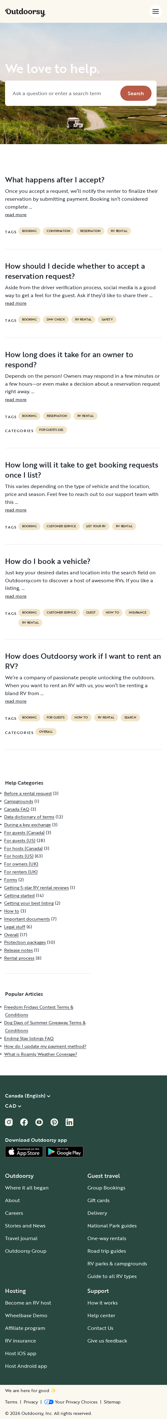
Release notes (18, 950)
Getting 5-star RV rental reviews (36, 887)
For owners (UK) (21, 863)
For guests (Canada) (24, 832)
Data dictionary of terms (29, 816)
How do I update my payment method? (45, 1046)
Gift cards (98, 1200)
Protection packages (25, 942)
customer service (61, 526)
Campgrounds (18, 801)
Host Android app (26, 1366)
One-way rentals (106, 1238)
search (130, 717)
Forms (10, 879)
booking (29, 231)
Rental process (19, 958)
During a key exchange (27, 824)
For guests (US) (51, 430)
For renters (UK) (21, 871)
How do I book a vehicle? (48, 561)
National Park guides (112, 1225)
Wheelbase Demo (26, 1315)
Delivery (97, 1213)
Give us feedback (107, 1340)
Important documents (27, 918)
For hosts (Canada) (23, 848)
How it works (102, 1302)
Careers (14, 1213)
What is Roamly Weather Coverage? (40, 1054)
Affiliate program (25, 1328)
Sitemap (112, 1402)
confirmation (58, 231)
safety (107, 319)
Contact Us (100, 1328)
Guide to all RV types (112, 1276)
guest (91, 613)
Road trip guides (106, 1251)
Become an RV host (28, 1302)
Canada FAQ (16, 809)
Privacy (31, 1402)
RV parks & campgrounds (117, 1263)
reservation (90, 231)
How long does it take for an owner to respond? (69, 359)
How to (112, 613)
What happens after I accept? (55, 179)
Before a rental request (28, 793)
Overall (46, 732)
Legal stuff (14, 926)
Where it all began (27, 1187)
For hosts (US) (18, 856)
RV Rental (119, 231)
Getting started (19, 895)
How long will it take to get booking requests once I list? (81, 469)
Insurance (137, 613)
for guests (55, 717)
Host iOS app (20, 1353)
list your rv (96, 526)
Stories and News (25, 1225)
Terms (11, 1402)
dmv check (56, 319)
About (12, 1200)
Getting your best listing (29, 903)
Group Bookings (106, 1187)
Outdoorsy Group (25, 1251)
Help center (101, 1315)
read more (16, 214)
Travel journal (21, 1238)
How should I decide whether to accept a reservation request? (75, 270)
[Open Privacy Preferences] (71, 1402)
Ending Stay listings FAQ (29, 1038)
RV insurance (20, 1340)
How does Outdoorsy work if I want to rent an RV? (83, 661)
